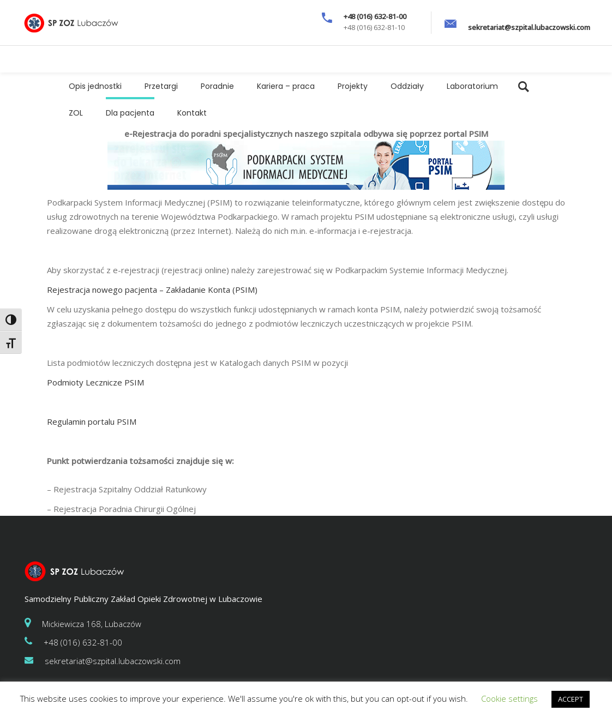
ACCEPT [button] (570, 699)
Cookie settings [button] (509, 698)
